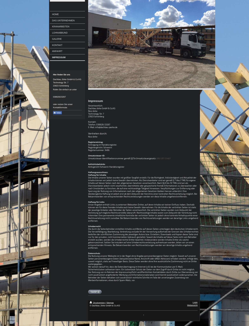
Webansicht (192, 305)
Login (195, 302)
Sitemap (110, 303)
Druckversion (97, 303)
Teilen (57, 113)
